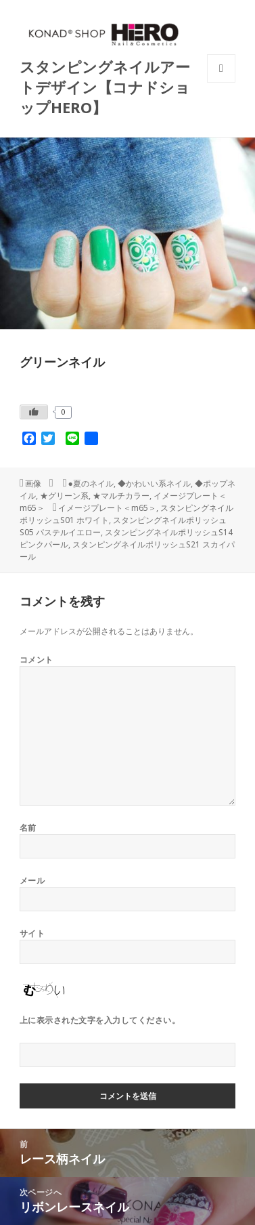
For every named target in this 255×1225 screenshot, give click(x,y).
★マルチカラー (121, 495)
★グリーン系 (64, 495)
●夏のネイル (91, 483)
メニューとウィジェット (221, 82)
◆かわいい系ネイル (154, 483)
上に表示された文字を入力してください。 (100, 1020)
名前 (28, 827)
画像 (33, 483)
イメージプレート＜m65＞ (107, 508)
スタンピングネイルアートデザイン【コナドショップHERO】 (105, 86)
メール (32, 880)
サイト (32, 933)
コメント (36, 659)
